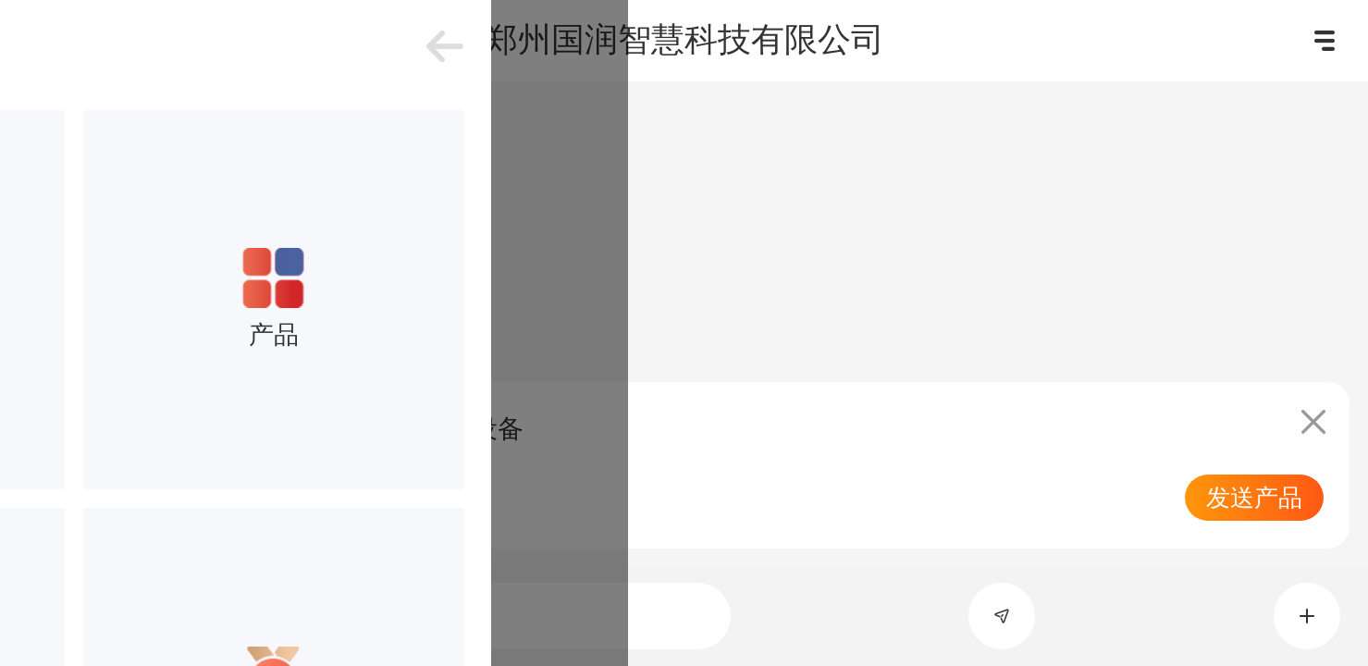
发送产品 (1254, 498)
